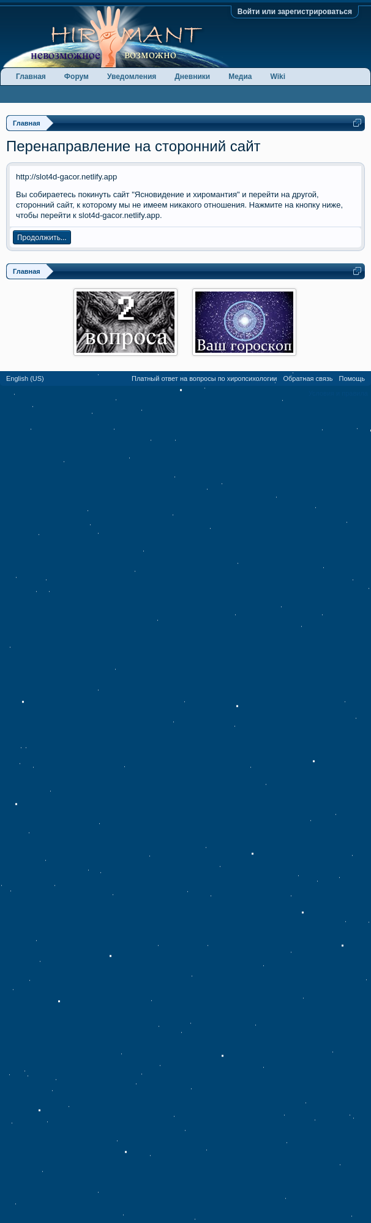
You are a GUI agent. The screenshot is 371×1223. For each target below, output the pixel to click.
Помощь (352, 378)
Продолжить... (42, 237)
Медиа (240, 76)
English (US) (25, 378)
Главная (31, 76)
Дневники (192, 76)
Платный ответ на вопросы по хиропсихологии (204, 378)
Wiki (278, 76)
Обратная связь (307, 378)
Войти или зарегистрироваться (295, 11)
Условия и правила (338, 393)
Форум (76, 76)
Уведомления (131, 76)
